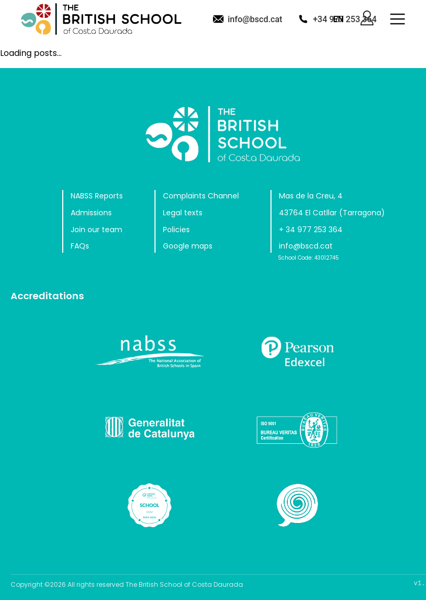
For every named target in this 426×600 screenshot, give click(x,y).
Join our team (96, 229)
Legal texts (182, 212)
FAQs (80, 246)
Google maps (187, 246)
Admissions (91, 212)
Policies (176, 229)
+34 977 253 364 (344, 19)
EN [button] (338, 19)
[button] (397, 19)
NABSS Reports (97, 196)
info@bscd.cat (255, 19)
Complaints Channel (201, 196)
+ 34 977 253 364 (311, 229)
